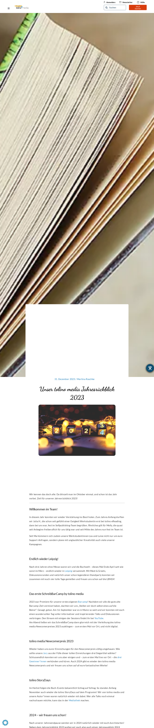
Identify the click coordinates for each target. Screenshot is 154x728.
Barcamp (82, 603)
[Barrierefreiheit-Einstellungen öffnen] (150, 368)
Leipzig (68, 572)
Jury (45, 655)
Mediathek (74, 702)
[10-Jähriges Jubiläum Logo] (21, 6)
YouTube (98, 620)
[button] (5, 722)
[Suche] (106, 7)
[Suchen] (115, 7)
